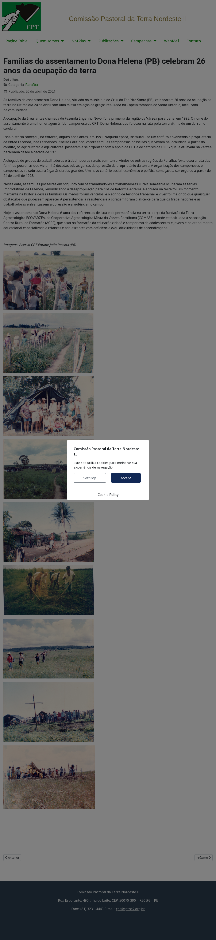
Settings (89, 478)
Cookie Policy (108, 494)
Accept (126, 478)
